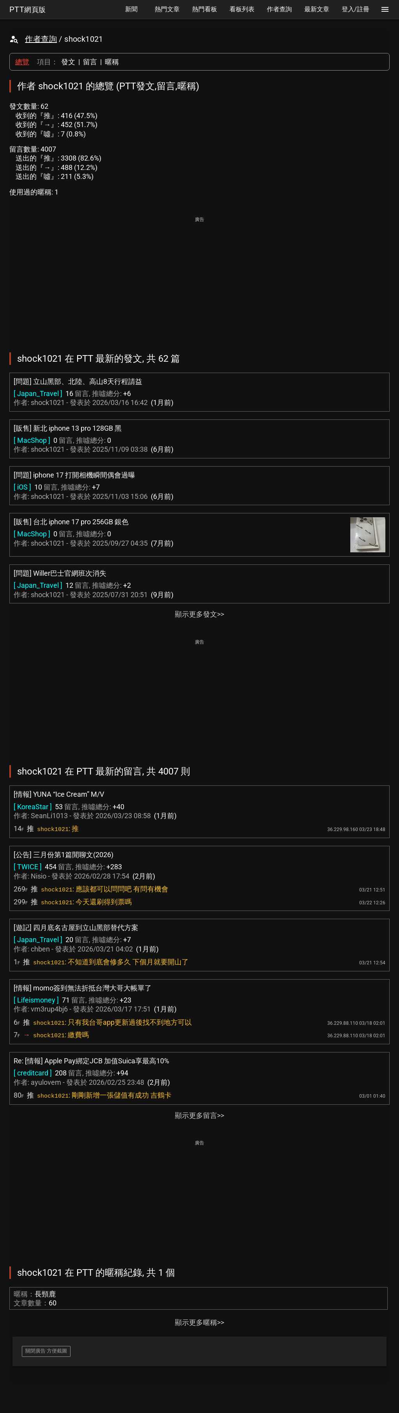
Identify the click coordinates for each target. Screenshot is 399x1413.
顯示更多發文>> (199, 614)
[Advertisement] (199, 279)
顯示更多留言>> (199, 1115)
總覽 (22, 62)
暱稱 (112, 62)
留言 (90, 62)
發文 (68, 62)
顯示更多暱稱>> (199, 1322)
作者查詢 (41, 39)
